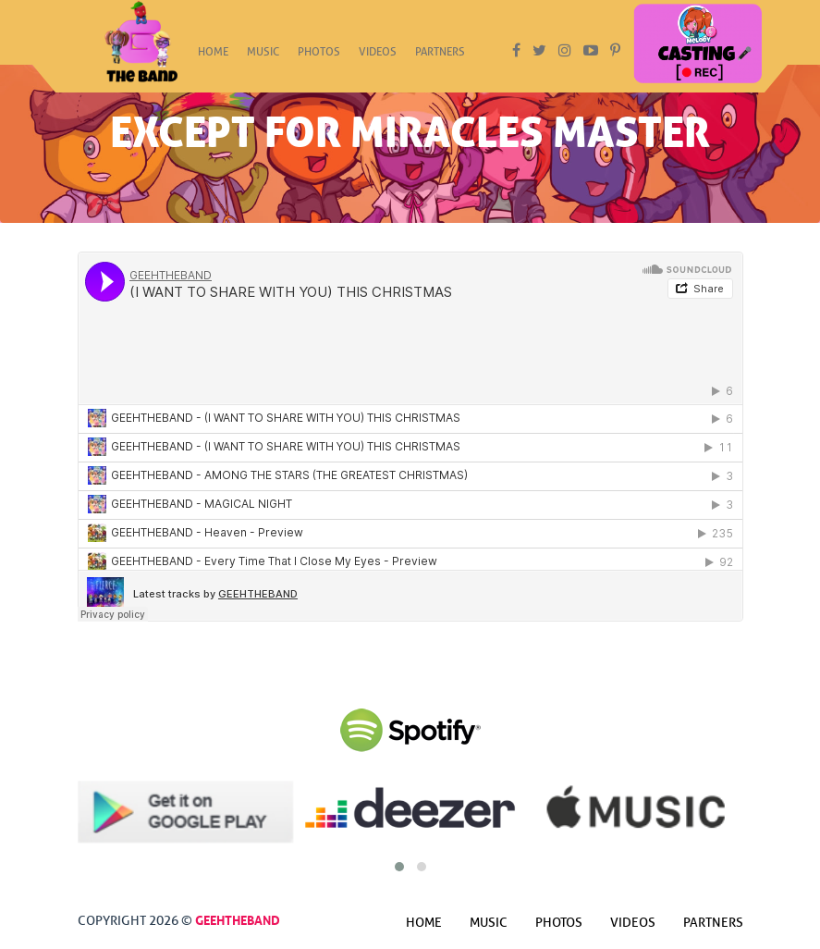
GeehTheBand (237, 918)
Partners (440, 57)
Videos (378, 57)
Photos (319, 57)
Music (263, 57)
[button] (399, 866)
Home (213, 57)
